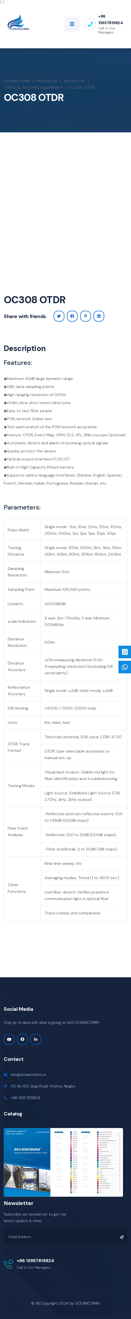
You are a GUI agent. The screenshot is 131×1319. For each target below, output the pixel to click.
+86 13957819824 (110, 19)
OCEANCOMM (87, 1303)
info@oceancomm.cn (28, 1074)
